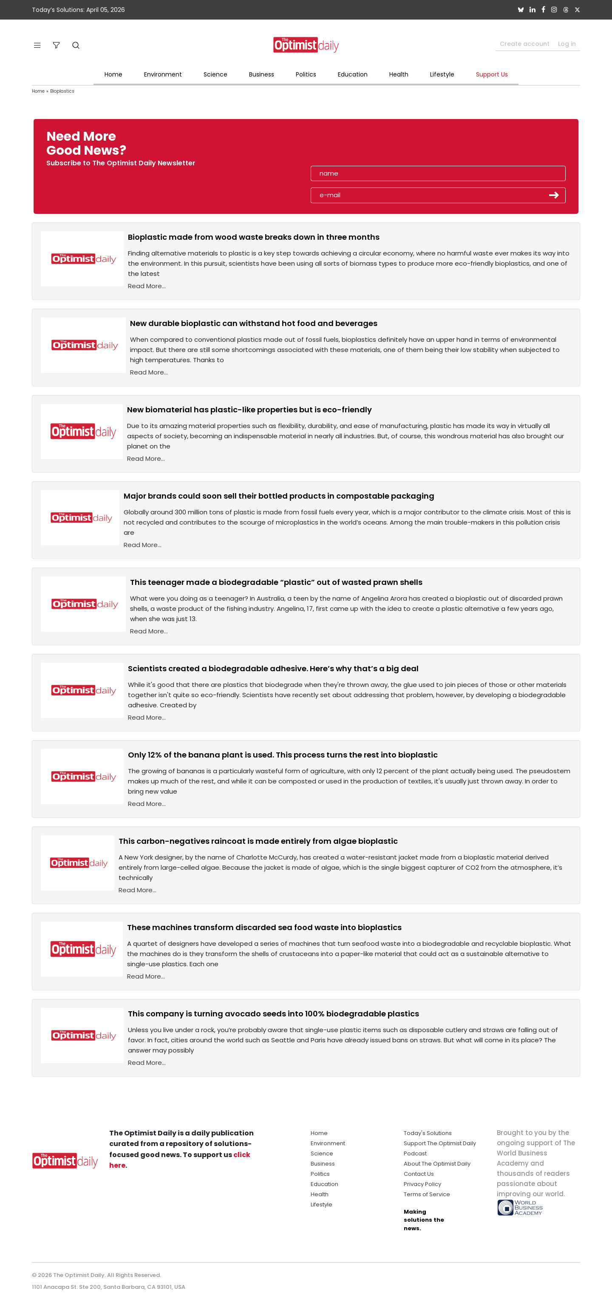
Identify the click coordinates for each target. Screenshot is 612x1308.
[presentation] (360, 146)
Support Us (492, 74)
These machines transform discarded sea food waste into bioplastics (264, 927)
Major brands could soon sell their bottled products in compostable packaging (279, 496)
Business (261, 74)
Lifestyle (442, 74)
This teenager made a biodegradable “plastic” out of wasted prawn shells (276, 582)
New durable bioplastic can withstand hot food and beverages (253, 323)
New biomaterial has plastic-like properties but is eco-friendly (249, 409)
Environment (163, 74)
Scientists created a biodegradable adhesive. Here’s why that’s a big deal (273, 668)
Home (113, 74)
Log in (567, 44)
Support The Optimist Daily (440, 1143)
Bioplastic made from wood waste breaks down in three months (254, 237)
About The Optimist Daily (437, 1164)
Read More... (147, 285)
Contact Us (419, 1174)
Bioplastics (62, 91)
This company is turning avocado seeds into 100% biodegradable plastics (273, 1013)
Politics (306, 74)
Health (398, 74)
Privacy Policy (422, 1184)
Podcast (415, 1153)
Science (215, 74)
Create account (525, 44)
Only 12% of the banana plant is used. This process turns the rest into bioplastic (283, 754)
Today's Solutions (428, 1133)
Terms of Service (427, 1194)
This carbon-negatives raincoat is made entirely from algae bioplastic (258, 841)
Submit (554, 195)
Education (353, 74)
